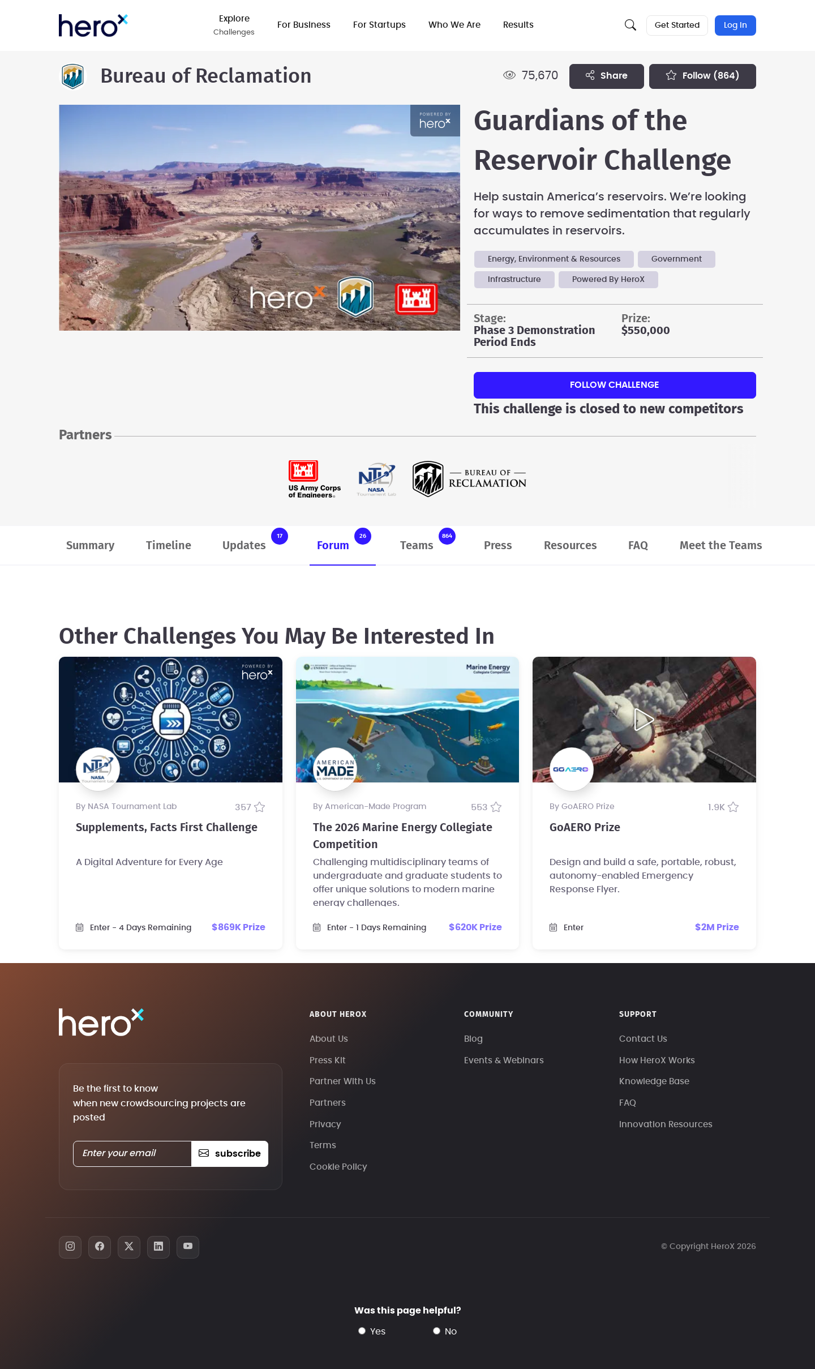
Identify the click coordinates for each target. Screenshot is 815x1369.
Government (676, 259)
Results (521, 25)
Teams (428, 539)
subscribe (229, 1154)
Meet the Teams (721, 545)
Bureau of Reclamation (206, 76)
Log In (735, 25)
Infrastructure (514, 280)
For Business (306, 25)
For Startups (382, 25)
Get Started (676, 25)
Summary (90, 545)
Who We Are (457, 25)
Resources (570, 545)
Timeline (168, 545)
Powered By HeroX (608, 280)
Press (498, 545)
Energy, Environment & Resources (554, 259)
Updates (255, 539)
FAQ (638, 545)
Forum (344, 539)
